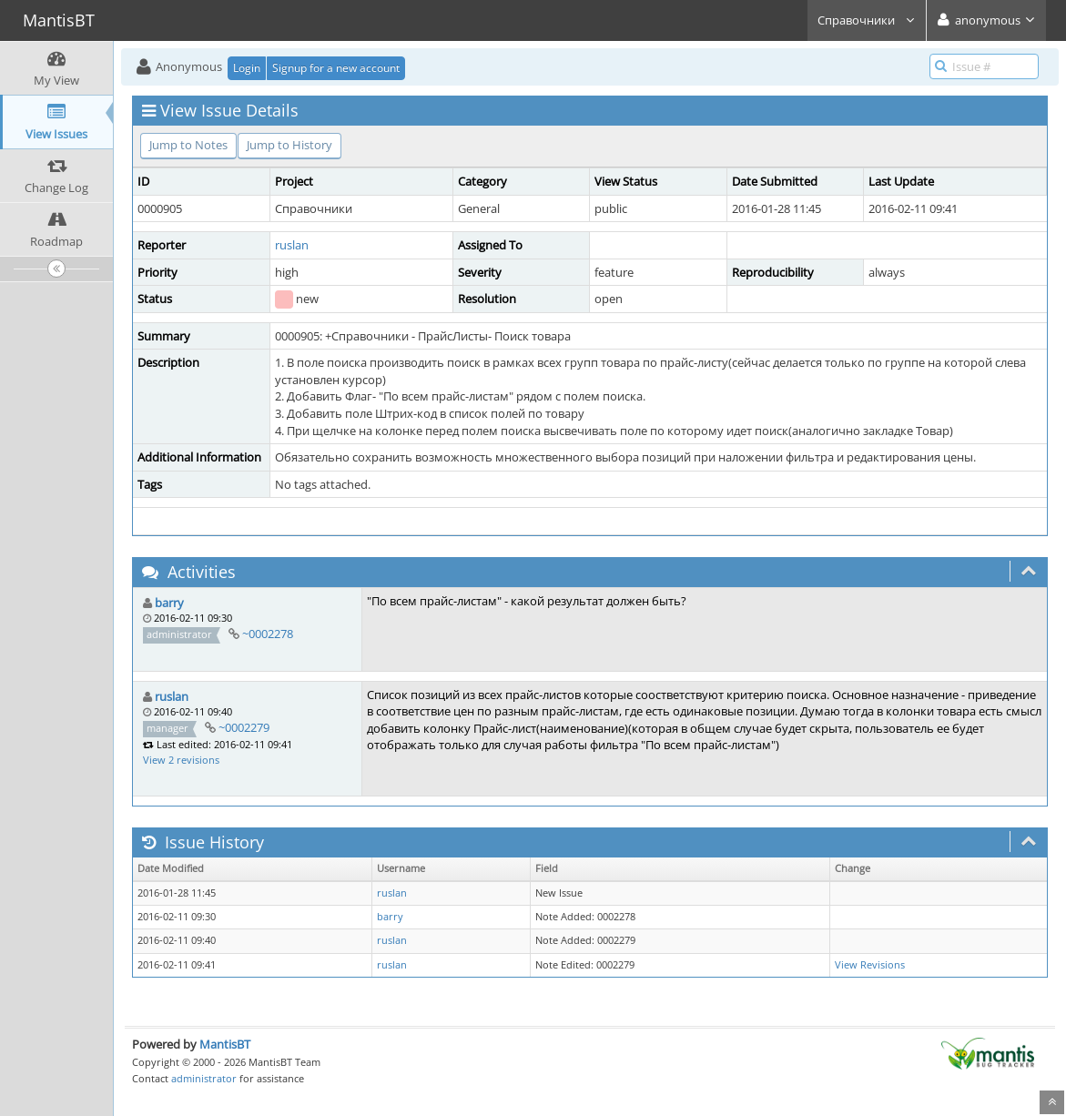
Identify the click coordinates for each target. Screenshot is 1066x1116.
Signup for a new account (336, 68)
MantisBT (224, 1044)
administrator (204, 1078)
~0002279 (243, 727)
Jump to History (289, 145)
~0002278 (267, 633)
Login (246, 68)
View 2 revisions (181, 759)
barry (169, 602)
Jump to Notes (188, 145)
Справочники (867, 20)
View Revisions (870, 965)
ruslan (292, 245)
